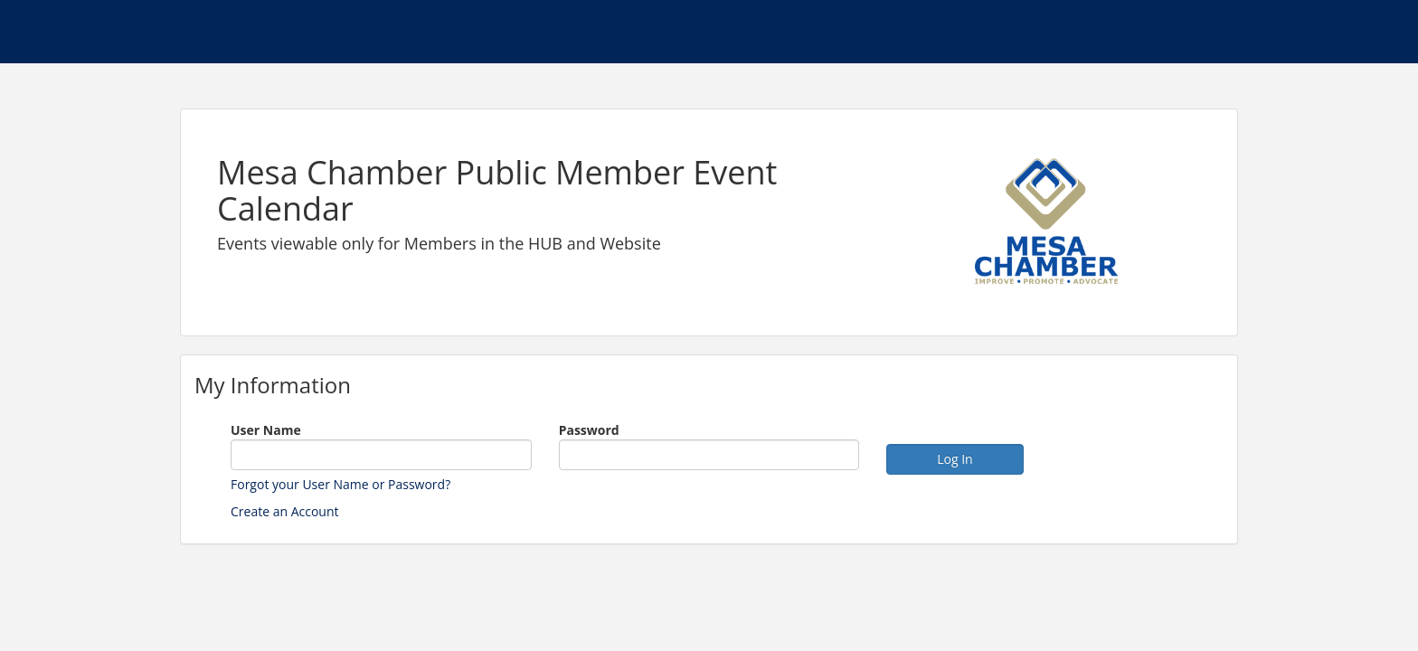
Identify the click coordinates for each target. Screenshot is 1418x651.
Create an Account (285, 511)
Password (589, 430)
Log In (954, 458)
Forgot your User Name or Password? (340, 484)
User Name (266, 430)
